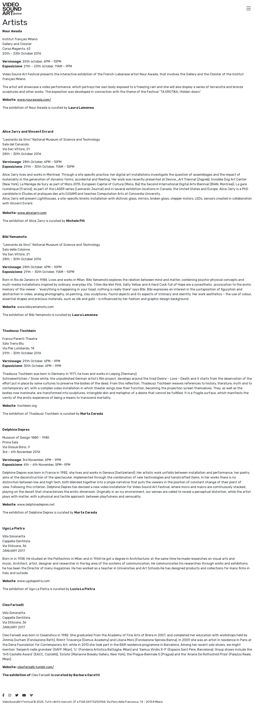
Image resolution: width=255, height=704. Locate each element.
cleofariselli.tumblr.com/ (35, 667)
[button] (248, 9)
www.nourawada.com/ (34, 100)
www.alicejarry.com (32, 213)
